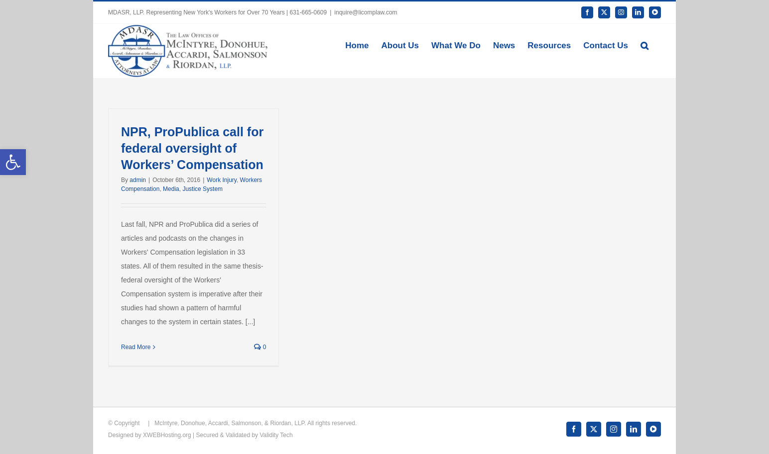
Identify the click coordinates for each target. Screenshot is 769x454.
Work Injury (222, 180)
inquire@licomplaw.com (365, 12)
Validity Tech (275, 435)
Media (171, 188)
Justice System (202, 188)
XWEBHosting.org (167, 435)
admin (137, 180)
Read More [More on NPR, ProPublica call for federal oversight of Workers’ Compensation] (135, 347)
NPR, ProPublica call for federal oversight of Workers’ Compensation (192, 148)
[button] (644, 45)
